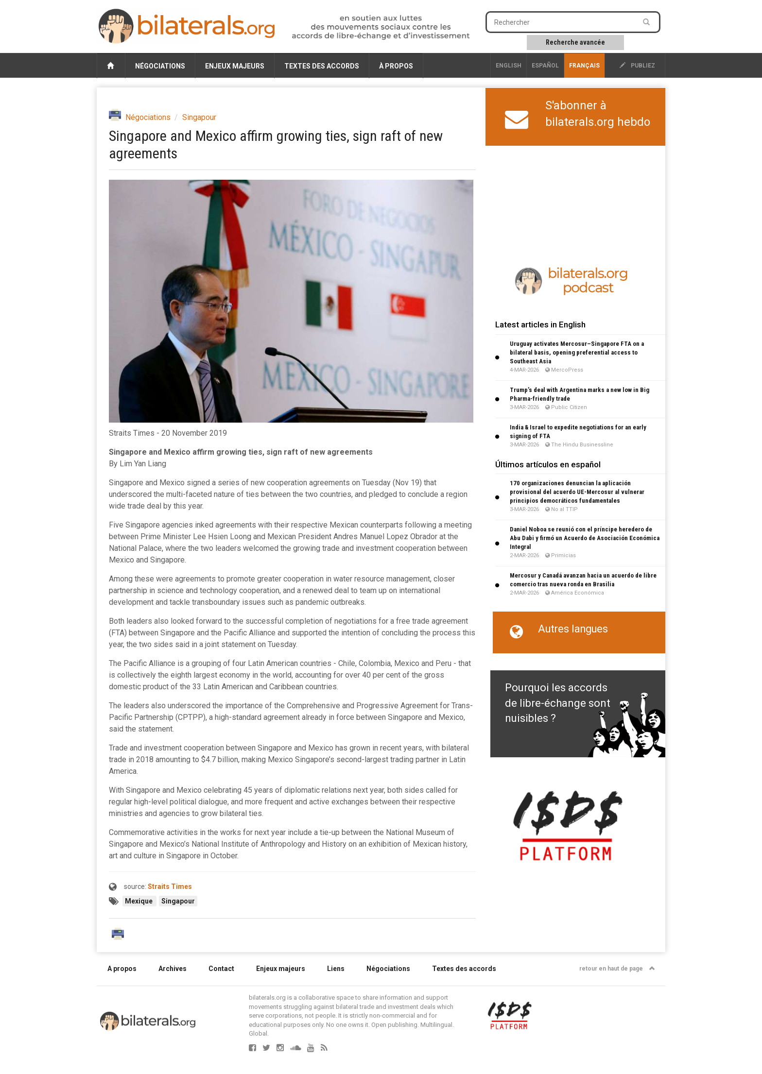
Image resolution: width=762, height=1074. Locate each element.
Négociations (160, 66)
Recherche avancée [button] (575, 42)
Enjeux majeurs (234, 66)
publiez (637, 65)
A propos (122, 968)
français (584, 65)
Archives (172, 968)
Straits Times (170, 886)
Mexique (139, 901)
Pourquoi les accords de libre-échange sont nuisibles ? (557, 703)
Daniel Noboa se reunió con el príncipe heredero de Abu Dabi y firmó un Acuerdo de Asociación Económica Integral (584, 538)
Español (545, 65)
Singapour (199, 117)
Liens (336, 968)
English (508, 65)
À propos (396, 66)
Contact (221, 968)
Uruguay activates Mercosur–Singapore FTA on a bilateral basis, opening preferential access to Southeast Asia (577, 352)
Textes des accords (321, 66)
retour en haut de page (617, 968)
